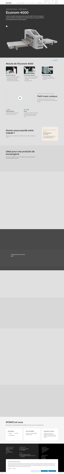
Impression (9, 468)
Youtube (16, 433)
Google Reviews (12, 435)
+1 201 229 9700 (23, 449)
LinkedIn (10, 433)
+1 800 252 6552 (23, 455)
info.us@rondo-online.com (25, 448)
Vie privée (14, 468)
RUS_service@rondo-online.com (25, 454)
